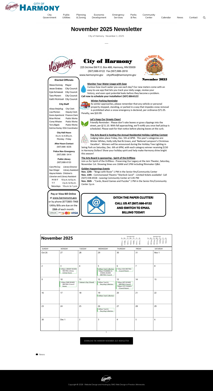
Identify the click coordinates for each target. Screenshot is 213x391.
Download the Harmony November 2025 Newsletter (106, 340)
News (42, 354)
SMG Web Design (118, 384)
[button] (204, 17)
